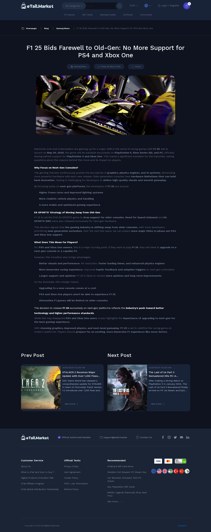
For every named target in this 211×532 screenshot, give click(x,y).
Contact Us (146, 437)
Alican (136, 66)
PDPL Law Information (76, 483)
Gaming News (78, 66)
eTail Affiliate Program (32, 483)
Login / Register (168, 5)
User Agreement (72, 472)
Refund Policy (71, 489)
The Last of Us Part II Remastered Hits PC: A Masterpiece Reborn (162, 374)
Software (128, 14)
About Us (26, 466)
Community (146, 14)
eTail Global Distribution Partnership (40, 489)
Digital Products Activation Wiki (37, 478)
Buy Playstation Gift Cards (121, 487)
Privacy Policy (71, 466)
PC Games (69, 14)
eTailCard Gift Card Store (120, 466)
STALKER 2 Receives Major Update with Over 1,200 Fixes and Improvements (80, 374)
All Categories (73, 6)
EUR (134, 5)
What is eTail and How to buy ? (37, 472)
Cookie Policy (71, 478)
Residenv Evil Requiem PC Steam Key (126, 472)
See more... (115, 501)
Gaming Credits (108, 14)
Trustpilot (182, 526)
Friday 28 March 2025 (109, 66)
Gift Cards (87, 14)
